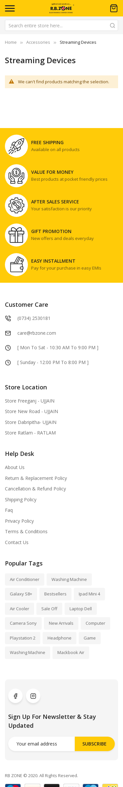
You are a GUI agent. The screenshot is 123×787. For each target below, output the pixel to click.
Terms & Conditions (26, 531)
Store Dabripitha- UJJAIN (30, 422)
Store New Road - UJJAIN (31, 411)
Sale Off (49, 609)
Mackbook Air (70, 652)
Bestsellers (55, 594)
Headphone (60, 638)
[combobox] (61, 25)
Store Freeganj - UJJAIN (29, 401)
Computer (95, 623)
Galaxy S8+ (21, 594)
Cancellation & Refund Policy (35, 488)
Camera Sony (23, 623)
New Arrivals (61, 623)
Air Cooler (19, 609)
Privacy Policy (19, 521)
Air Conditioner (24, 579)
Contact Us (17, 542)
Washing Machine (69, 579)
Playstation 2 (22, 638)
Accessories (38, 42)
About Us (15, 467)
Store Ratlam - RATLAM (30, 433)
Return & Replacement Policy (36, 478)
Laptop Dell (81, 609)
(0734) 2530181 (34, 318)
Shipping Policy (20, 499)
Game (90, 638)
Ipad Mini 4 (89, 594)
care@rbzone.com (36, 333)
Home (11, 42)
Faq (9, 510)
